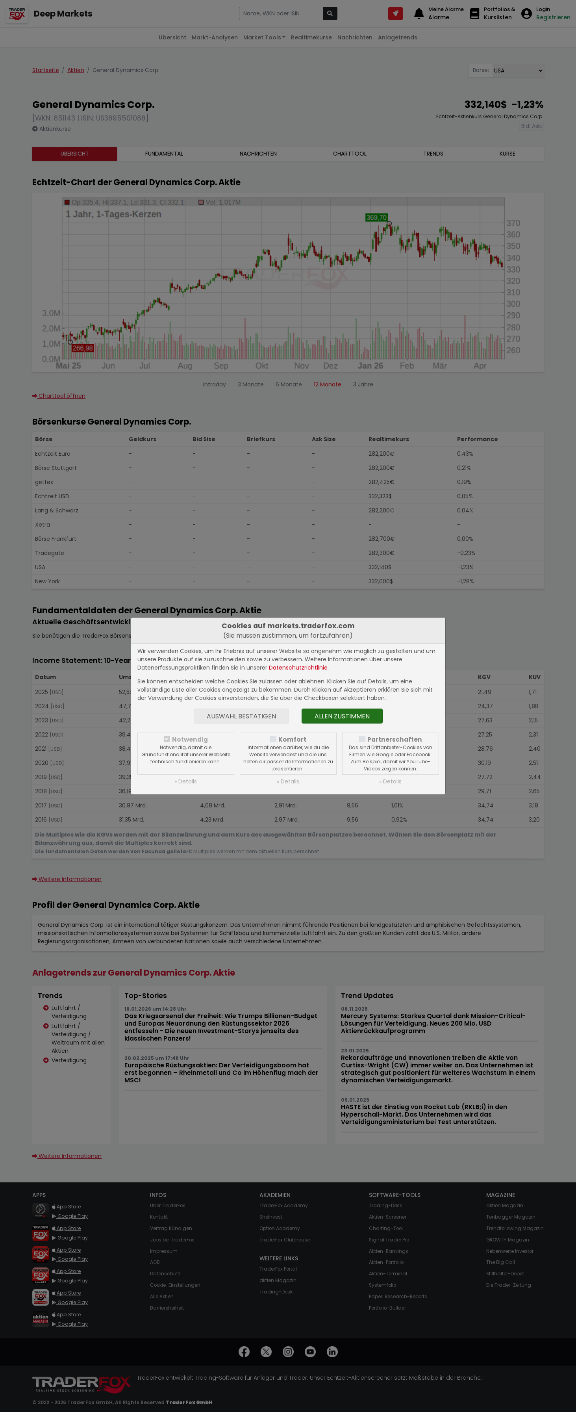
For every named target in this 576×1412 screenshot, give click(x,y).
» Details (185, 781)
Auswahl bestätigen (241, 716)
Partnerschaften (394, 739)
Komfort (292, 739)
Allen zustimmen (342, 716)
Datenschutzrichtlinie (298, 668)
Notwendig (190, 739)
